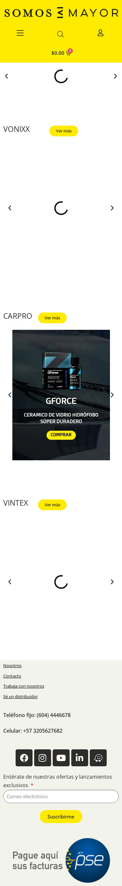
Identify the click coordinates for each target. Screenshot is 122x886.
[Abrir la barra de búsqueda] (60, 34)
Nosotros (12, 665)
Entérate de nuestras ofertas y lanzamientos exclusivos (57, 781)
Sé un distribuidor (20, 696)
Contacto (12, 676)
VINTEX (15, 503)
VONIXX (16, 129)
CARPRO (17, 316)
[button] (6, 76)
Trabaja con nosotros (23, 686)
